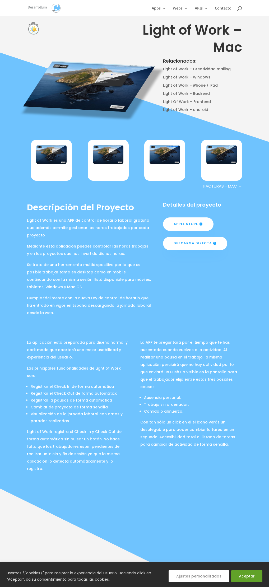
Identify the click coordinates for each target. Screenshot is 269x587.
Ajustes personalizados (198, 576)
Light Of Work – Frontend (187, 101)
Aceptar (247, 576)
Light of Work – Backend (186, 93)
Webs (178, 8)
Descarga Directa (193, 243)
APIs (199, 8)
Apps (156, 8)
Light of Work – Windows (186, 77)
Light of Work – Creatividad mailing (197, 69)
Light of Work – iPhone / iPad (190, 85)
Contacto (223, 8)
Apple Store (186, 224)
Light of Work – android (185, 109)
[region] (134, 574)
